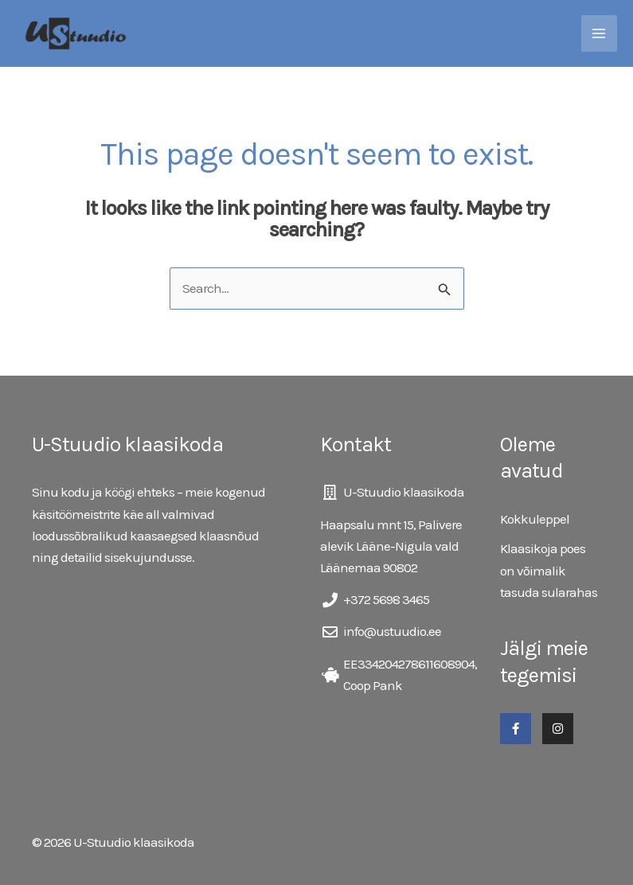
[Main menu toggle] (599, 33)
